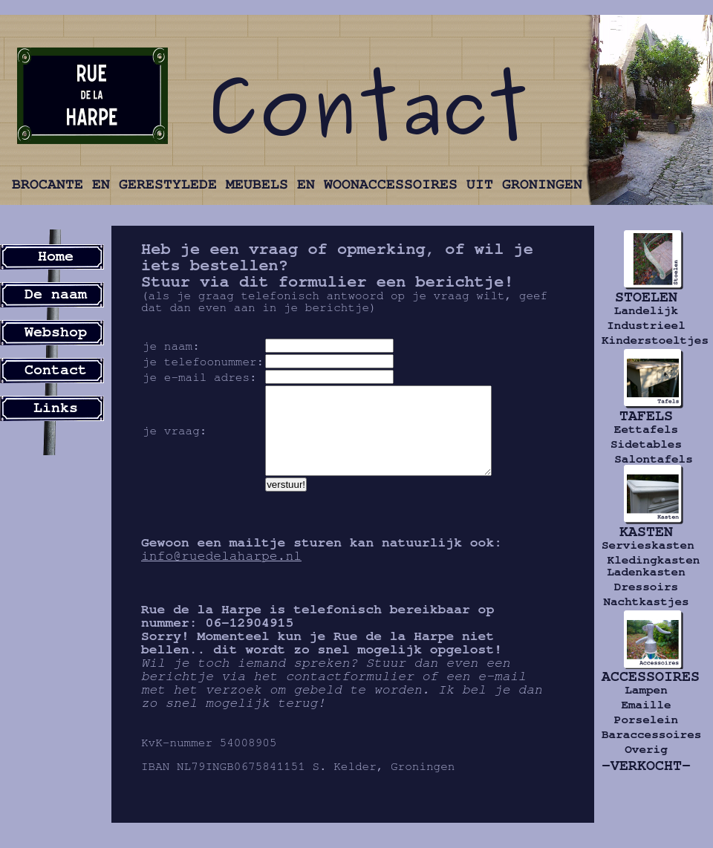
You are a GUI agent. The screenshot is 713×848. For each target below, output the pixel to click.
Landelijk (646, 310)
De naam (56, 294)
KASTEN (646, 531)
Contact (56, 369)
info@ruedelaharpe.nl (221, 574)
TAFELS (646, 415)
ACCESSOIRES (646, 676)
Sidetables (646, 444)
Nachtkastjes (645, 601)
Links (55, 407)
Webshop (56, 331)
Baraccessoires (646, 734)
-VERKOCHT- (646, 765)
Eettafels (646, 429)
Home (56, 256)
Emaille (646, 705)
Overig (646, 749)
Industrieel (646, 325)
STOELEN (646, 297)
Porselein (646, 719)
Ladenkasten (646, 572)
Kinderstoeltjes (646, 340)
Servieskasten (646, 545)
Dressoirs (646, 587)
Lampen (646, 690)
